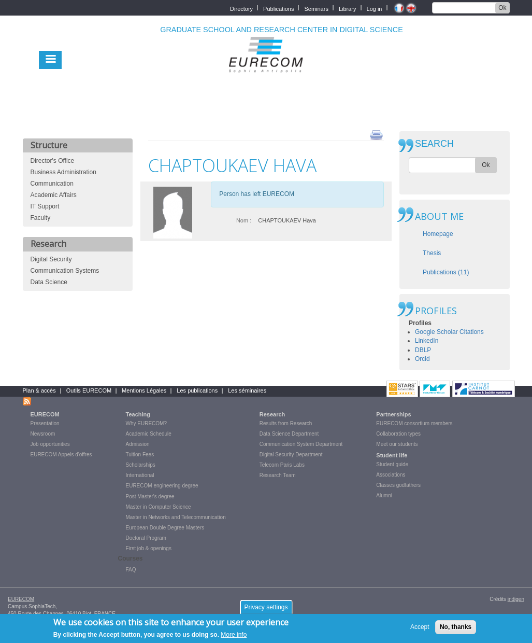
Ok (502, 7)
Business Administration (63, 172)
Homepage (438, 233)
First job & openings (148, 548)
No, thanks (455, 629)
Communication (52, 183)
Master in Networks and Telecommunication (176, 517)
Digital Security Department (291, 454)
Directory (241, 8)
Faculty (41, 217)
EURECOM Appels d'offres (61, 454)
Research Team (278, 475)
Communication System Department (301, 444)
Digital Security (51, 259)
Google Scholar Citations (449, 332)
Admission (138, 444)
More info (234, 637)
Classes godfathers (398, 485)
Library (347, 8)
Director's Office (53, 160)
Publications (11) (446, 272)
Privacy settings (265, 609)
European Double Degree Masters (165, 527)
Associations (390, 475)
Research (272, 414)
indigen (516, 599)
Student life (391, 455)
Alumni (384, 495)
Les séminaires (247, 390)
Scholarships (140, 465)
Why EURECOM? (146, 423)
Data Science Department (289, 434)
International (140, 475)
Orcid (422, 358)
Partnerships (393, 414)
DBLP (423, 350)
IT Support (45, 206)
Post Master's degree (150, 496)
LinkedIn (426, 340)
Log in (374, 8)
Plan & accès (39, 390)
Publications (278, 8)
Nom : (243, 220)
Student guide (392, 464)
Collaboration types (398, 434)
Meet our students (397, 444)
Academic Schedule (148, 434)
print (376, 134)
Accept (419, 629)
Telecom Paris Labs (282, 465)
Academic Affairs (54, 195)
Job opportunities (50, 444)
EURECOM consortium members (414, 423)
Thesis (432, 253)
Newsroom (43, 434)
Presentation (45, 423)
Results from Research (286, 423)
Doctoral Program (146, 538)
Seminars (316, 8)
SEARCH (434, 144)
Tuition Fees (140, 454)
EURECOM (45, 414)
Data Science (49, 282)
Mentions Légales (144, 390)
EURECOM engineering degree (162, 485)
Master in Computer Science (158, 507)
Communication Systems (65, 270)
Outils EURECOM (88, 390)
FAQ (131, 569)
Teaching (138, 414)
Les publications (197, 390)
